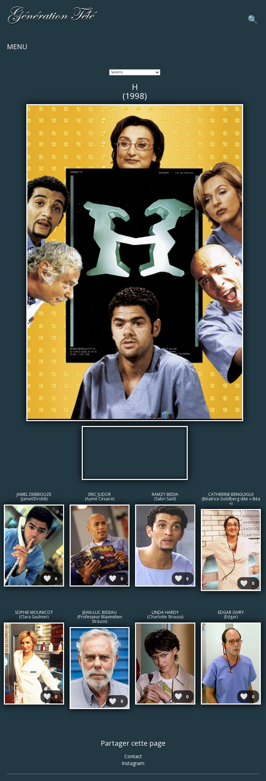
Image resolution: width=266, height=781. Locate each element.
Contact (133, 756)
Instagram (133, 763)
